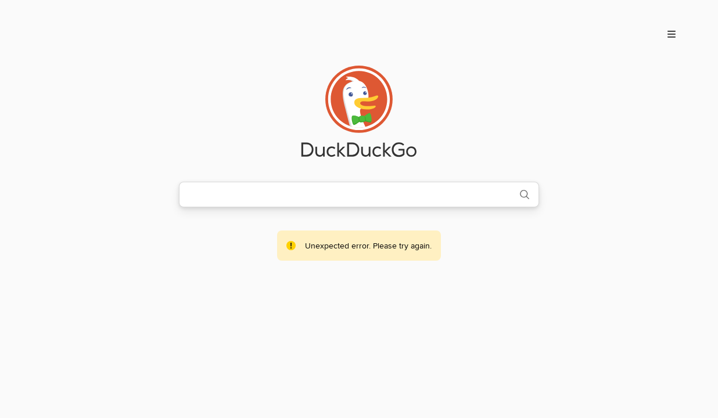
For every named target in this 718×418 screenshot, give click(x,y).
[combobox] (344, 194)
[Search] (524, 194)
